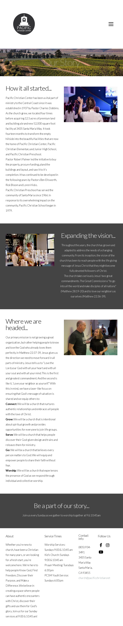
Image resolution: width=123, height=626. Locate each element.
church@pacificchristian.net (94, 578)
